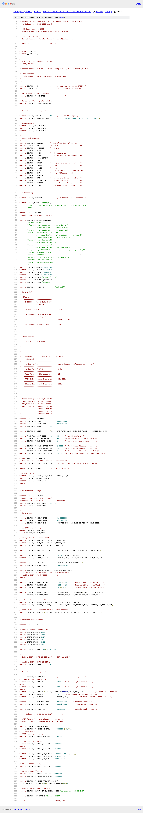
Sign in (138, 4)
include (99, 11)
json (139, 809)
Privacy (20, 809)
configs (108, 11)
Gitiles (14, 809)
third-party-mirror (22, 11)
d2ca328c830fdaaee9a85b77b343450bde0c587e (67, 11)
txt (133, 809)
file (62, 17)
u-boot (37, 11)
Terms (27, 809)
